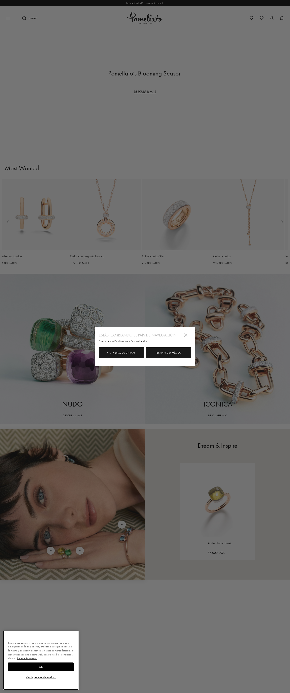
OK (41, 666)
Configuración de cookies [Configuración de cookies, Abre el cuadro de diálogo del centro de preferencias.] (41, 677)
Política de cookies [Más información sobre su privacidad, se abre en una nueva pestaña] (27, 658)
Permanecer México (168, 352)
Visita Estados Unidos (121, 352)
